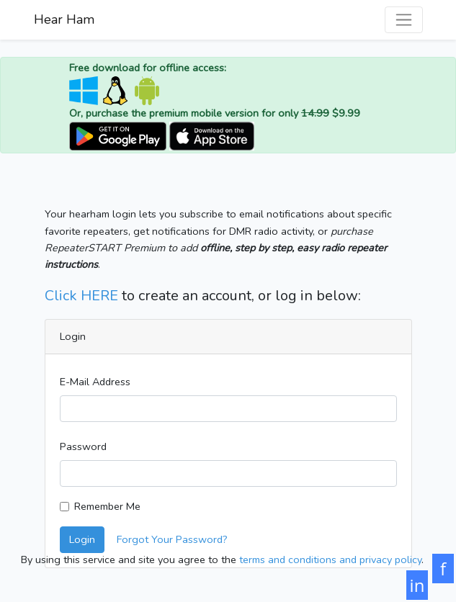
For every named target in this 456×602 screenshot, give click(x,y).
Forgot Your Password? (172, 539)
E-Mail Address (95, 381)
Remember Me (107, 506)
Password (83, 446)
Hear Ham (64, 19)
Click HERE (81, 295)
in (417, 585)
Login (82, 539)
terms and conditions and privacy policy (330, 559)
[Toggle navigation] (404, 19)
